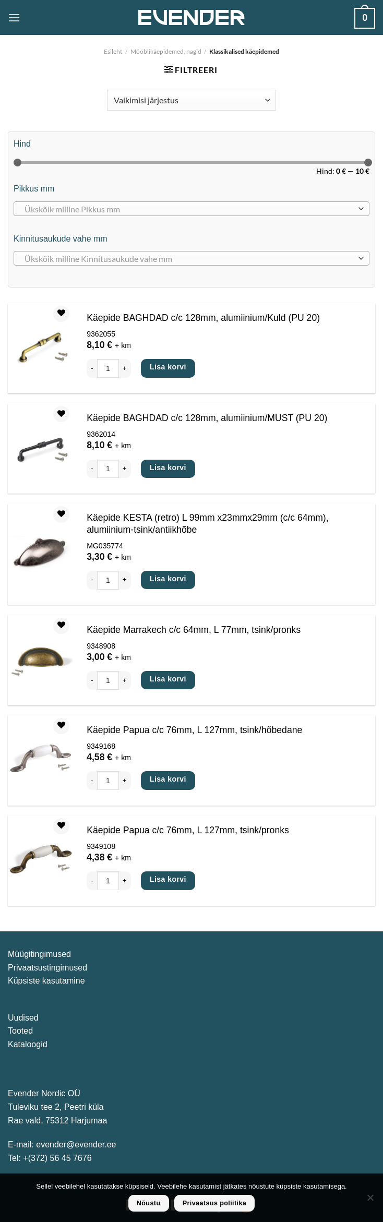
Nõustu (149, 1203)
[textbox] (188, 209)
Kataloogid (27, 1044)
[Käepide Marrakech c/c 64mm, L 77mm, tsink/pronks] (40, 660)
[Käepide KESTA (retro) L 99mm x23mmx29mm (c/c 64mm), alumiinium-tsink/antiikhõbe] (40, 554)
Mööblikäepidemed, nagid (165, 51)
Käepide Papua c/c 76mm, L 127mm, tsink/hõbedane (194, 730)
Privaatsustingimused (47, 967)
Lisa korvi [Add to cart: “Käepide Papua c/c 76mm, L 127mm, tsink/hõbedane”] (168, 779)
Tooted (20, 1030)
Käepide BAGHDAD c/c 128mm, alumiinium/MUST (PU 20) (207, 418)
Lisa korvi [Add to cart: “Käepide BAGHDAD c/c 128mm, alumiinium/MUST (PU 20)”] (168, 467)
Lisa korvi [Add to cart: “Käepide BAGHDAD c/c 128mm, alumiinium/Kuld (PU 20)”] (168, 367)
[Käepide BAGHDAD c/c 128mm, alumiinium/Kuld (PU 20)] (40, 348)
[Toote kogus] (108, 368)
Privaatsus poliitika (215, 1203)
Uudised (23, 1017)
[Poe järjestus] (191, 100)
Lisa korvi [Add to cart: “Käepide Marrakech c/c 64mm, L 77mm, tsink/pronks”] (168, 679)
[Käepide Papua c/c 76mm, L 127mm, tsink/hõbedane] (40, 760)
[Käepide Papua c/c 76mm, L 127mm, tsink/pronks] (40, 860)
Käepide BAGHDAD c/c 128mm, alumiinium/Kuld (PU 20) (203, 318)
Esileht (113, 51)
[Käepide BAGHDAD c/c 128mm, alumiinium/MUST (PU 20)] (40, 448)
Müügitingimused (39, 954)
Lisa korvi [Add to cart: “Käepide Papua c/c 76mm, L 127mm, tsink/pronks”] (168, 879)
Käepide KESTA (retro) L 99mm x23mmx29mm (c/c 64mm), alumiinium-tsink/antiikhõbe (207, 523)
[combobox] (191, 208)
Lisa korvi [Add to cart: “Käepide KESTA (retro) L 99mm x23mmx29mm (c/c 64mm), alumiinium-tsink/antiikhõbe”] (168, 578)
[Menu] (14, 17)
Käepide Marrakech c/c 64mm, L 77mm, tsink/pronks (194, 630)
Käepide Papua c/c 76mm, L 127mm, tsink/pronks (188, 830)
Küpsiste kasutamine (46, 980)
